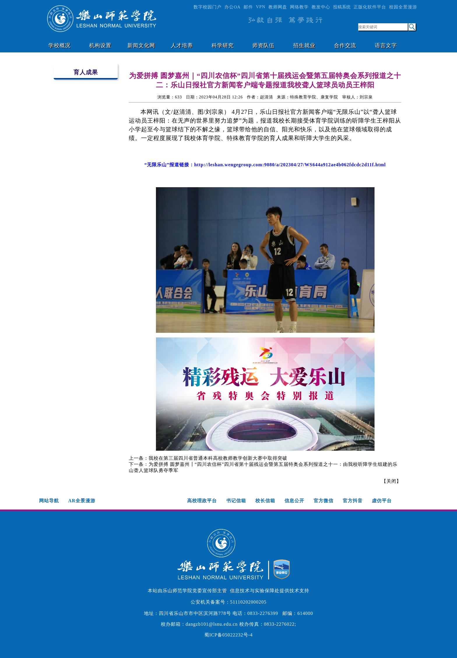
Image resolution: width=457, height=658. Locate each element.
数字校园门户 (208, 7)
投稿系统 (342, 7)
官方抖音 (353, 500)
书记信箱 (236, 500)
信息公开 (294, 500)
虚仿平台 (382, 500)
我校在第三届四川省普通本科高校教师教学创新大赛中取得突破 (218, 458)
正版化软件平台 (370, 7)
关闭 (391, 481)
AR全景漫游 (81, 500)
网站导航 (49, 500)
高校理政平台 (202, 500)
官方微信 (323, 500)
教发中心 (321, 7)
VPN (261, 6)
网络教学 (299, 7)
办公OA (232, 7)
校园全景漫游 (403, 7)
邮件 (248, 7)
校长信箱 (265, 500)
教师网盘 (277, 7)
